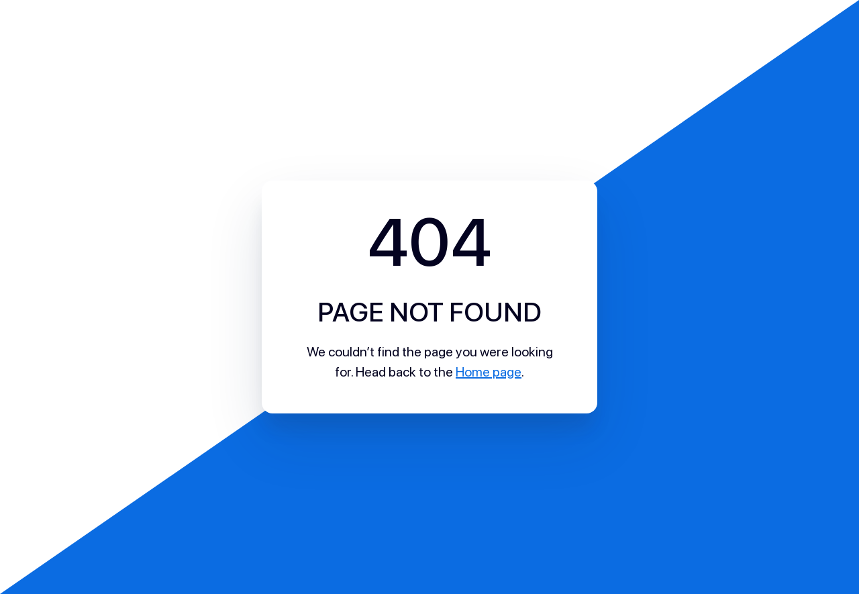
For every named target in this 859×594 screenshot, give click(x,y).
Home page (488, 372)
